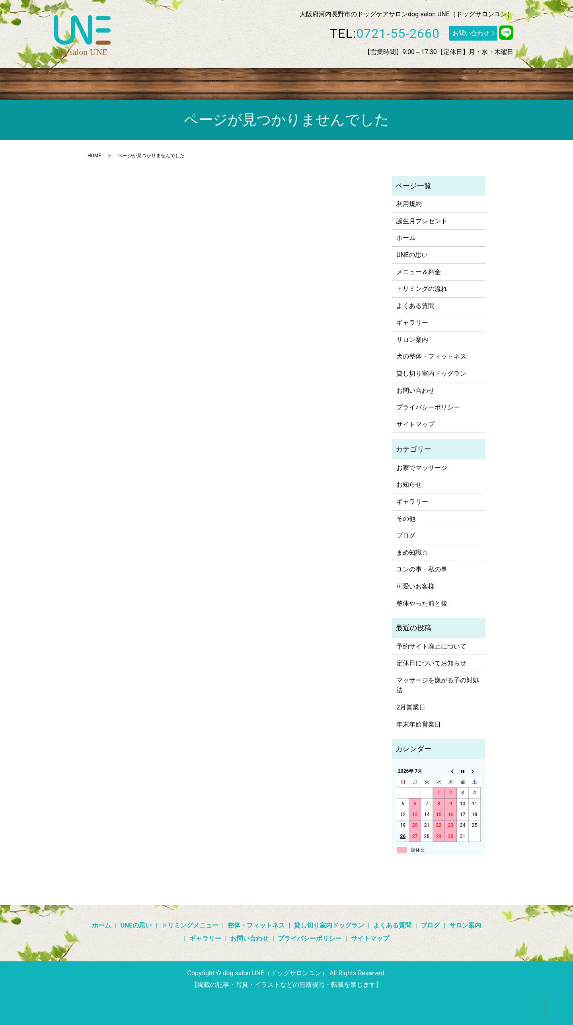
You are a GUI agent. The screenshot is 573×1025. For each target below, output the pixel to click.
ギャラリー (434, 83)
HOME (94, 155)
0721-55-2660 (398, 33)
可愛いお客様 (415, 586)
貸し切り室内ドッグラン (303, 83)
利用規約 (409, 204)
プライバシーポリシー (428, 407)
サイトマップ (415, 424)
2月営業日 (410, 707)
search (503, 83)
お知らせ (409, 484)
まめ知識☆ (412, 552)
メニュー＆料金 (418, 272)
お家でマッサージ (421, 468)
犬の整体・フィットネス (431, 356)
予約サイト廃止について (431, 646)
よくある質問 (364, 83)
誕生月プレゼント (421, 221)
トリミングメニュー (166, 83)
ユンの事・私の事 (421, 569)
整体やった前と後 (421, 603)
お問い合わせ (470, 33)
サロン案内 (473, 83)
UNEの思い (114, 83)
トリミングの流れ (421, 288)
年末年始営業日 (418, 724)
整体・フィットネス (231, 83)
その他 (405, 518)
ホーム (81, 83)
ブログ (400, 83)
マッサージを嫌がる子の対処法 (437, 685)
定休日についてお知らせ (431, 663)
